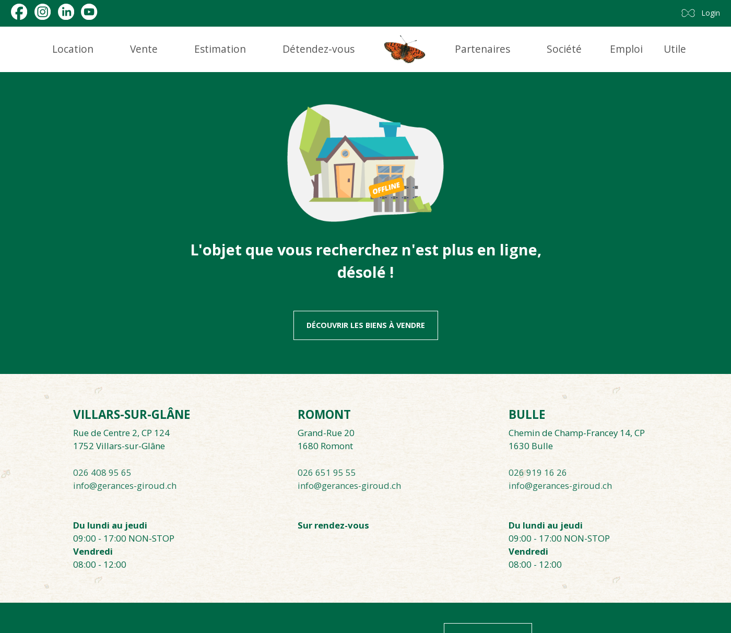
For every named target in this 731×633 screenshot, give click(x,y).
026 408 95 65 (102, 472)
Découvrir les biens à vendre (365, 325)
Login (711, 13)
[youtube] (89, 12)
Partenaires (482, 49)
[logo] (404, 49)
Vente (144, 49)
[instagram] (42, 12)
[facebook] (19, 12)
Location (72, 49)
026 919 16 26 (538, 472)
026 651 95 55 (327, 472)
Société (564, 49)
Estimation (220, 49)
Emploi (626, 49)
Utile (675, 49)
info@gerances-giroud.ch (124, 485)
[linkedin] (66, 12)
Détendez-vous (318, 49)
